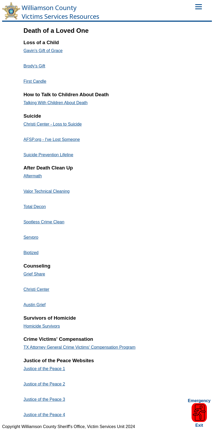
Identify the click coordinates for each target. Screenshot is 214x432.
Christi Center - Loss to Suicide (52, 124)
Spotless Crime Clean (43, 222)
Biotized (31, 252)
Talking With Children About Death (55, 102)
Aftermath (32, 176)
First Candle (34, 81)
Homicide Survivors (41, 326)
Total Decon (34, 206)
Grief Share (34, 274)
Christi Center (36, 289)
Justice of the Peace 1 (44, 368)
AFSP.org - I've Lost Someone (51, 139)
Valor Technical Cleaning (46, 191)
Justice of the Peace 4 (44, 414)
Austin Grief (34, 304)
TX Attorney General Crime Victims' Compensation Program (79, 347)
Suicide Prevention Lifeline (48, 155)
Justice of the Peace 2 (44, 384)
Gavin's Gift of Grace (43, 50)
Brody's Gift (34, 66)
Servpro (30, 237)
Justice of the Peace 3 (44, 399)
